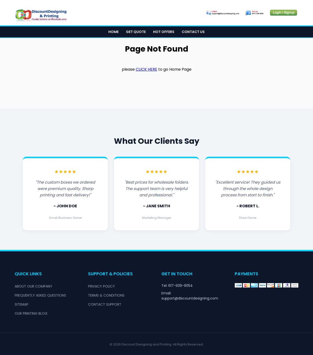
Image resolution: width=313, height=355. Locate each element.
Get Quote (136, 32)
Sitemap (21, 304)
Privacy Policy (101, 286)
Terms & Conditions (106, 295)
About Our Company (33, 286)
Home (113, 32)
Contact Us (193, 32)
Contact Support (104, 304)
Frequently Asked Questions (40, 295)
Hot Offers (163, 32)
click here (146, 69)
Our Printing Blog (31, 313)
